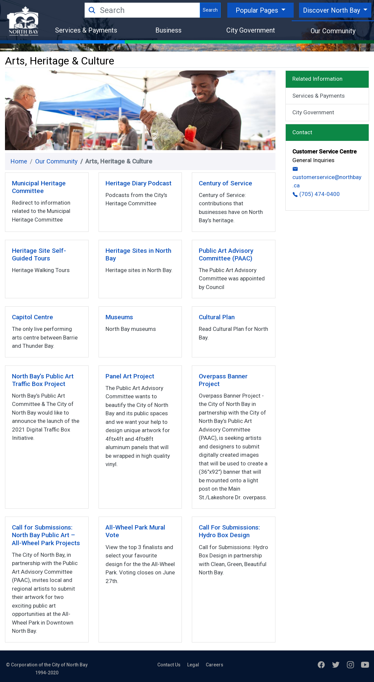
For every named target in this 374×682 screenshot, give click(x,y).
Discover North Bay (332, 10)
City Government (250, 30)
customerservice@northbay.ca (326, 177)
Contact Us (169, 664)
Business (168, 30)
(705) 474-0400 (316, 194)
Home (18, 161)
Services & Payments (86, 30)
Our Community (333, 31)
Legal (193, 664)
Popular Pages (258, 10)
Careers (214, 664)
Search (210, 10)
